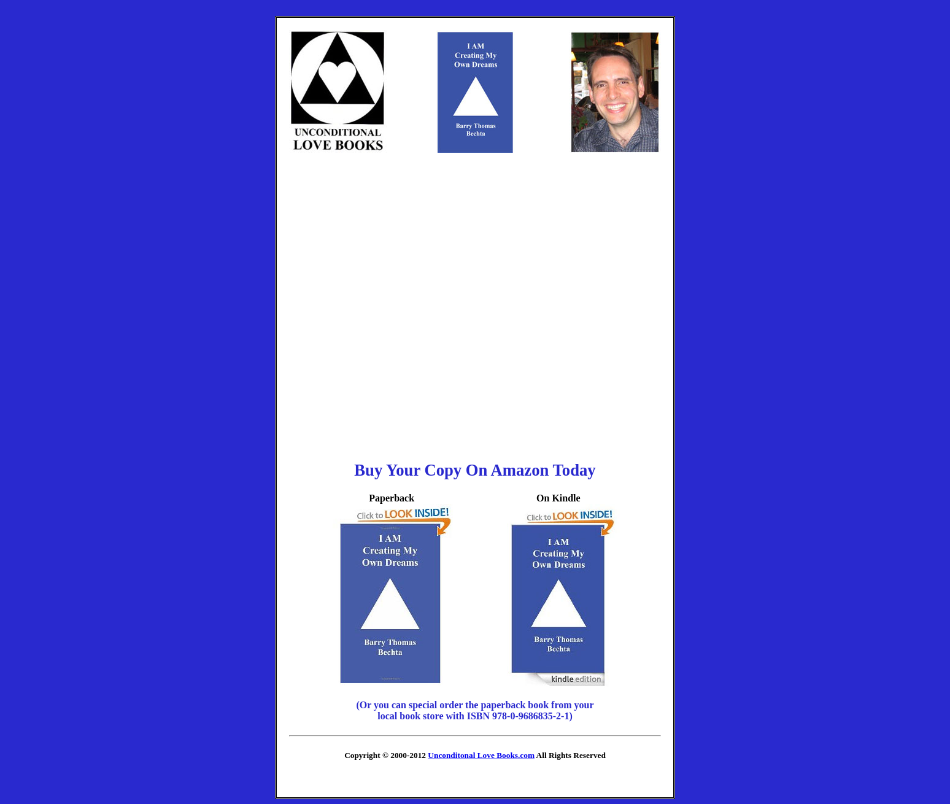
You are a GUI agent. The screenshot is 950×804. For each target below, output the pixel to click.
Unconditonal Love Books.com (481, 755)
